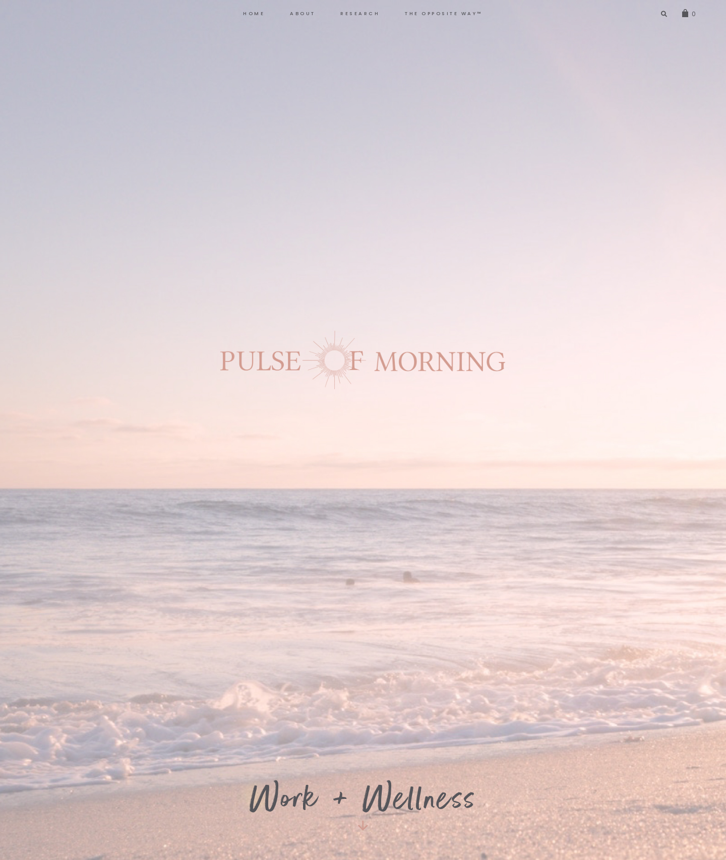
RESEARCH (360, 13)
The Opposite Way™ (444, 13)
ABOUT (303, 13)
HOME (254, 13)
